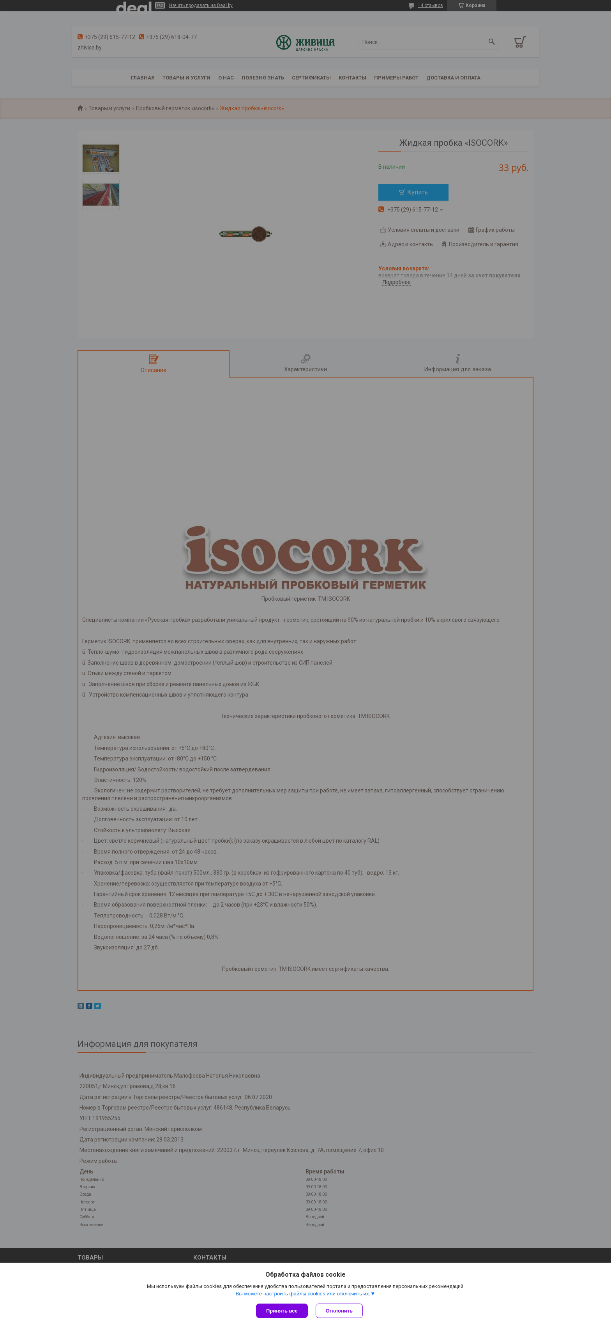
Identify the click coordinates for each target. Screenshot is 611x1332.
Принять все (282, 1311)
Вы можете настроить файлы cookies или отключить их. (302, 1294)
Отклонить (339, 1311)
